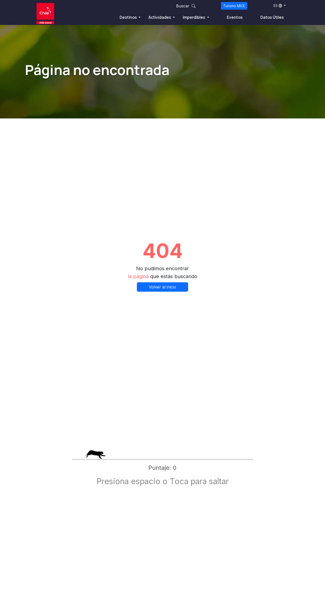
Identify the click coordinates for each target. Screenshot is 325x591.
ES (277, 5)
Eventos (235, 17)
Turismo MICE (234, 6)
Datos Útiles (272, 17)
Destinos (129, 17)
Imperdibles (194, 17)
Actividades (160, 17)
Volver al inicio (162, 287)
